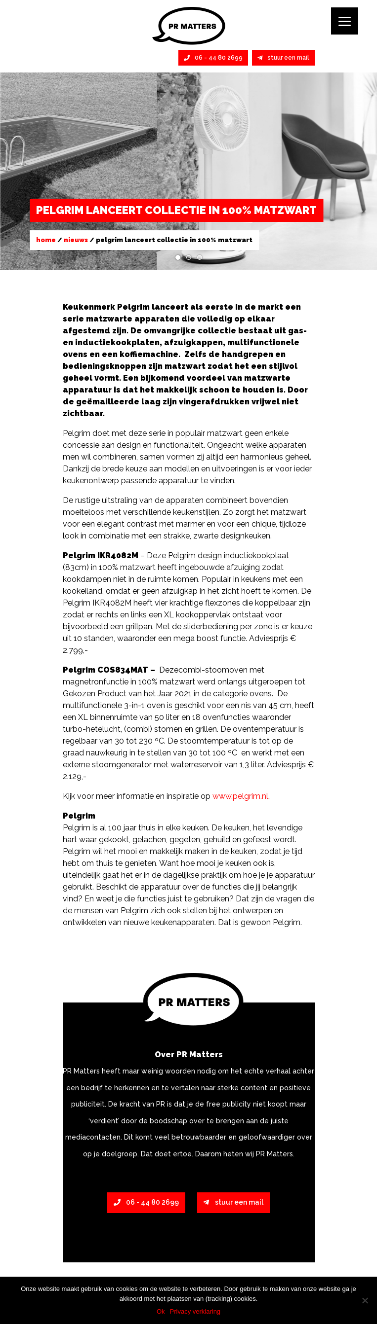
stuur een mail (283, 57)
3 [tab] (199, 257)
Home (46, 240)
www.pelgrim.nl (240, 796)
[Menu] (344, 21)
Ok (161, 1311)
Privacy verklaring (195, 1311)
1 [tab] (177, 257)
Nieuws (76, 240)
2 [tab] (188, 257)
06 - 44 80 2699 (213, 57)
